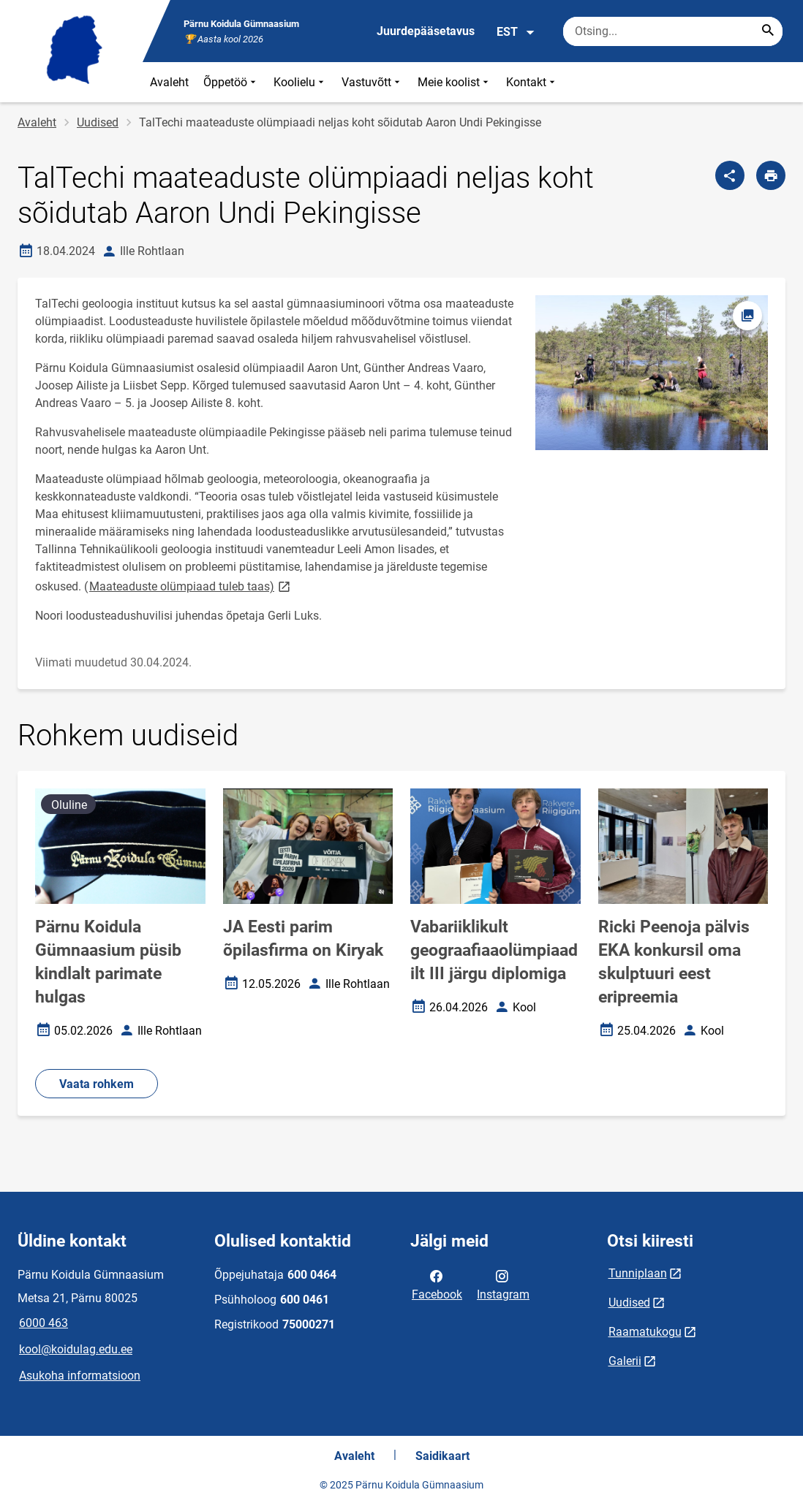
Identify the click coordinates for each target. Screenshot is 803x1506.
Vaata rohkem (96, 1084)
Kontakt (532, 82)
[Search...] (767, 31)
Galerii (624, 1361)
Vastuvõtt (372, 82)
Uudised (97, 122)
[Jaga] (729, 175)
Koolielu (300, 82)
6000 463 (43, 1323)
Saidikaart (442, 1456)
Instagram (503, 1283)
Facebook (437, 1283)
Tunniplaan (637, 1273)
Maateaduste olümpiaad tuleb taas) (191, 585)
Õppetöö (231, 82)
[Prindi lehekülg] (770, 175)
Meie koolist (454, 82)
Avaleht (169, 82)
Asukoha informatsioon (79, 1376)
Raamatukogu (645, 1332)
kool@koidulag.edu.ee (75, 1349)
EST (516, 32)
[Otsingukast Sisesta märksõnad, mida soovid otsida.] (673, 31)
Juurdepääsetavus (426, 31)
